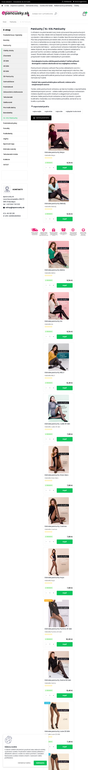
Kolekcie (6, 159)
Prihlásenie (67, 2)
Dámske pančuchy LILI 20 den (44, 641)
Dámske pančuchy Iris (69, 219)
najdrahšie (48, 111)
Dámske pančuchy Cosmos (72, 323)
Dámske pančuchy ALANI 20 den (72, 641)
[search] (56, 14)
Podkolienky (8, 133)
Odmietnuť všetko (24, 763)
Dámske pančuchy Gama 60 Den (44, 430)
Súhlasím (40, 763)
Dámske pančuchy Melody (71, 152)
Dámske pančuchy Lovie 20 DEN (71, 430)
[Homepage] (2, 6)
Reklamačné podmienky (63, 6)
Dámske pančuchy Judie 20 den (72, 271)
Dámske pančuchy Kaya (43, 376)
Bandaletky (7, 113)
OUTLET (6, 165)
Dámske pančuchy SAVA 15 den (71, 588)
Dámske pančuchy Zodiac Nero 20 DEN (43, 483)
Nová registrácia (80, 2)
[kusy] (37, 168)
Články (76, 6)
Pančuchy (13, 22)
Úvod (4, 22)
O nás (7, 6)
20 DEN (6, 61)
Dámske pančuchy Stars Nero (43, 324)
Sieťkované (7, 102)
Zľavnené (7, 56)
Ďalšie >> (62, 667)
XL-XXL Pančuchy (10, 118)
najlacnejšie (37, 111)
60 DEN (6, 71)
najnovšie (59, 111)
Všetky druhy (8, 50)
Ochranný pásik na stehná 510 (43, 535)
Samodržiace (8, 82)
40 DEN (6, 66)
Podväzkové (8, 87)
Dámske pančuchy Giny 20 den (71, 535)
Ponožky (6, 128)
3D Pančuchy (8, 76)
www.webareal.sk (52, 768)
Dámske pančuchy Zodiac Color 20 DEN (71, 483)
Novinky (6, 40)
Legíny (5, 139)
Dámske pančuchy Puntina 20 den (71, 377)
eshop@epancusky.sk (15, 207)
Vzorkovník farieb (46, 6)
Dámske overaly (9, 149)
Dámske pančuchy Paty (42, 588)
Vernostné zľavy (32, 6)
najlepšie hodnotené (73, 111)
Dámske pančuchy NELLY (43, 271)
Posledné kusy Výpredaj (12, 35)
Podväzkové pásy (10, 123)
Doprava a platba (17, 6)
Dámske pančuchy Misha (43, 219)
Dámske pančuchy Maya (43, 152)
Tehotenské (7, 97)
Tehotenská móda (10, 154)
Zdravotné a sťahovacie (13, 92)
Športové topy (8, 144)
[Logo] (15, 14)
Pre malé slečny (9, 107)
